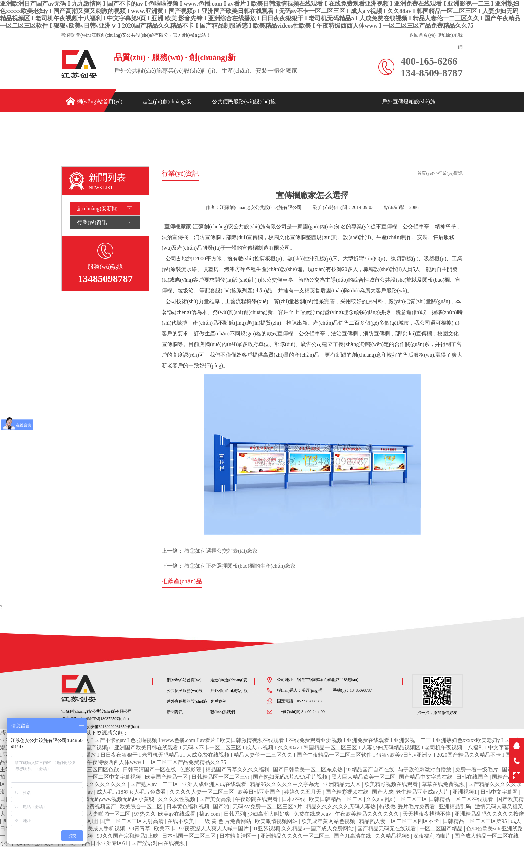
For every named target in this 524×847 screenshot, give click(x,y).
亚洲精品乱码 (455, 806)
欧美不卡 (165, 828)
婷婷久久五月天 (303, 792)
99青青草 (140, 828)
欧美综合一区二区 (142, 806)
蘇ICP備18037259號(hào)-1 (109, 718)
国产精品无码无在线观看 (387, 828)
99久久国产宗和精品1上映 (128, 836)
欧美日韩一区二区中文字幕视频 (104, 777)
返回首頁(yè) (422, 35)
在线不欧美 (181, 821)
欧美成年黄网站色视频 (328, 821)
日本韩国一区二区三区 (189, 836)
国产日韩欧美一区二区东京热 (308, 769)
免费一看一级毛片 (477, 769)
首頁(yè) (425, 173)
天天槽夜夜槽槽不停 (427, 814)
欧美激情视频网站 (277, 821)
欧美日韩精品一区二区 (336, 799)
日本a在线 (294, 799)
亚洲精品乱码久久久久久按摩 (489, 814)
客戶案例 (392, 124)
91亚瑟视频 (265, 828)
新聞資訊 (434, 124)
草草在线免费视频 (444, 784)
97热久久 (145, 814)
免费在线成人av (313, 814)
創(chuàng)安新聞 (97, 208)
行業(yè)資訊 (92, 222)
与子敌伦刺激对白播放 (425, 769)
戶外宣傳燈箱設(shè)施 (408, 101)
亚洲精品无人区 (342, 784)
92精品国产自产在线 (371, 769)
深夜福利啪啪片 (432, 836)
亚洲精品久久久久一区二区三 (295, 836)
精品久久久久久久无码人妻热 (341, 806)
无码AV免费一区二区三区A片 (268, 806)
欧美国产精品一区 (167, 777)
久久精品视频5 (393, 836)
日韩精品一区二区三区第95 (475, 821)
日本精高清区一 (238, 836)
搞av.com (210, 814)
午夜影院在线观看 (257, 799)
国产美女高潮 (216, 799)
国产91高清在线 (353, 836)
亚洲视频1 (465, 792)
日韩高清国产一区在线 (150, 769)
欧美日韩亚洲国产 (260, 792)
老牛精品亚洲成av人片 (423, 792)
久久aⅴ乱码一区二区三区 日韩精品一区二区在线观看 (430, 799)
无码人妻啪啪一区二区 (104, 814)
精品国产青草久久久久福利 (238, 769)
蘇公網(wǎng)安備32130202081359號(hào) (100, 726)
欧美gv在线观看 (177, 814)
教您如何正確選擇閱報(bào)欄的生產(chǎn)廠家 (240, 566)
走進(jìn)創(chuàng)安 (167, 101)
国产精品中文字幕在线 (426, 777)
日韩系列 (234, 814)
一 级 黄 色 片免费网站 (225, 821)
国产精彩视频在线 (347, 792)
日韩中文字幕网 (499, 792)
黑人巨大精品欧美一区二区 (364, 777)
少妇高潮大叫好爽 (269, 814)
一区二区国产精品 (442, 828)
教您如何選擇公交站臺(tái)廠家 (221, 551)
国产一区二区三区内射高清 (132, 821)
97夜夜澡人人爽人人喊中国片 (214, 828)
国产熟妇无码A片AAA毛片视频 (291, 777)
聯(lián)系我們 (450, 37)
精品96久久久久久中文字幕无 (285, 784)
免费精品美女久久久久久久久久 (90, 784)
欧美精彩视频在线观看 (391, 784)
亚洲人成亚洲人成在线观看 (215, 784)
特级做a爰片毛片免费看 (407, 806)
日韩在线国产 (473, 777)
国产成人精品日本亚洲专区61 (93, 843)
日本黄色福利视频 (188, 806)
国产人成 (382, 792)
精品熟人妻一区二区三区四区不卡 (399, 821)
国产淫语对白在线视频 (158, 843)
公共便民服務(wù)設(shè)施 (243, 101)
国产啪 (221, 806)
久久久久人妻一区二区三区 (202, 792)
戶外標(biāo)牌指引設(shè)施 (329, 121)
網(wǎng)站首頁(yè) (99, 101)
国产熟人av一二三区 (154, 784)
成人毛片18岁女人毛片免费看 (132, 792)
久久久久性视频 (177, 799)
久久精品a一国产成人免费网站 (318, 828)
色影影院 (191, 769)
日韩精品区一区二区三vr (221, 777)
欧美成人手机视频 (104, 828)
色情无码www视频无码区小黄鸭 (117, 799)
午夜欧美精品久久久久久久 (367, 814)
